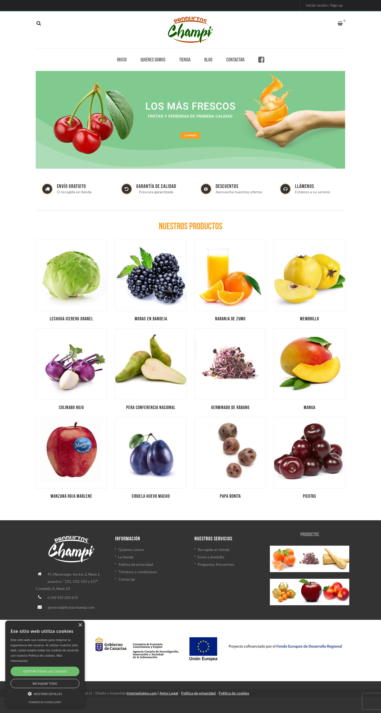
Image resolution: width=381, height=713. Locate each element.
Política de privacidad (135, 564)
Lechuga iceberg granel (71, 319)
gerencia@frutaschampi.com (71, 607)
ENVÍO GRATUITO (71, 186)
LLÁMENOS (304, 186)
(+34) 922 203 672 (63, 597)
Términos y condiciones (137, 571)
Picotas (309, 496)
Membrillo (309, 319)
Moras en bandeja (151, 319)
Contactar (235, 60)
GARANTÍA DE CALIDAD (156, 186)
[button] (45, 694)
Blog (208, 60)
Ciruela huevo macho (151, 496)
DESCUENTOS (227, 186)
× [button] (80, 625)
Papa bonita (230, 496)
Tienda (184, 60)
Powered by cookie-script (45, 702)
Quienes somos (152, 60)
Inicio (122, 60)
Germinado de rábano (230, 407)
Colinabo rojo (71, 407)
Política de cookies (234, 693)
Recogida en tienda (213, 549)
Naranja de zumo (230, 319)
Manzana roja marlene (71, 496)
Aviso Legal (169, 693)
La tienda (125, 557)
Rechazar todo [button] (45, 683)
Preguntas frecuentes (216, 564)
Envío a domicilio (211, 557)
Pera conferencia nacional (150, 407)
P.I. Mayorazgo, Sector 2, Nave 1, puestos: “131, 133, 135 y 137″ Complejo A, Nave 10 (68, 581)
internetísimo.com (142, 693)
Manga (309, 407)
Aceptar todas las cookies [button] (45, 671)
